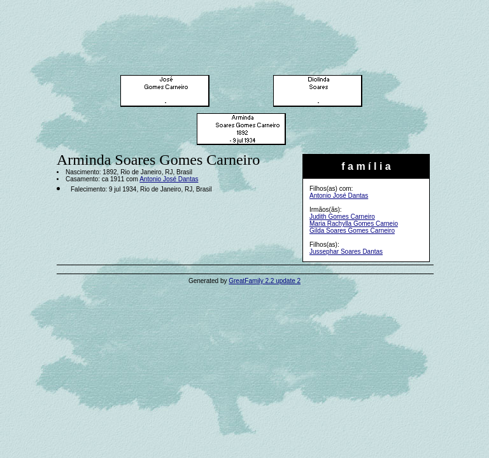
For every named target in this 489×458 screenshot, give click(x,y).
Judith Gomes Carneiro (342, 216)
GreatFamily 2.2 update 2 (265, 280)
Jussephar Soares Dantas (346, 251)
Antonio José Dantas (338, 195)
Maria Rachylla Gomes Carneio (353, 223)
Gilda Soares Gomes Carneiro (352, 230)
